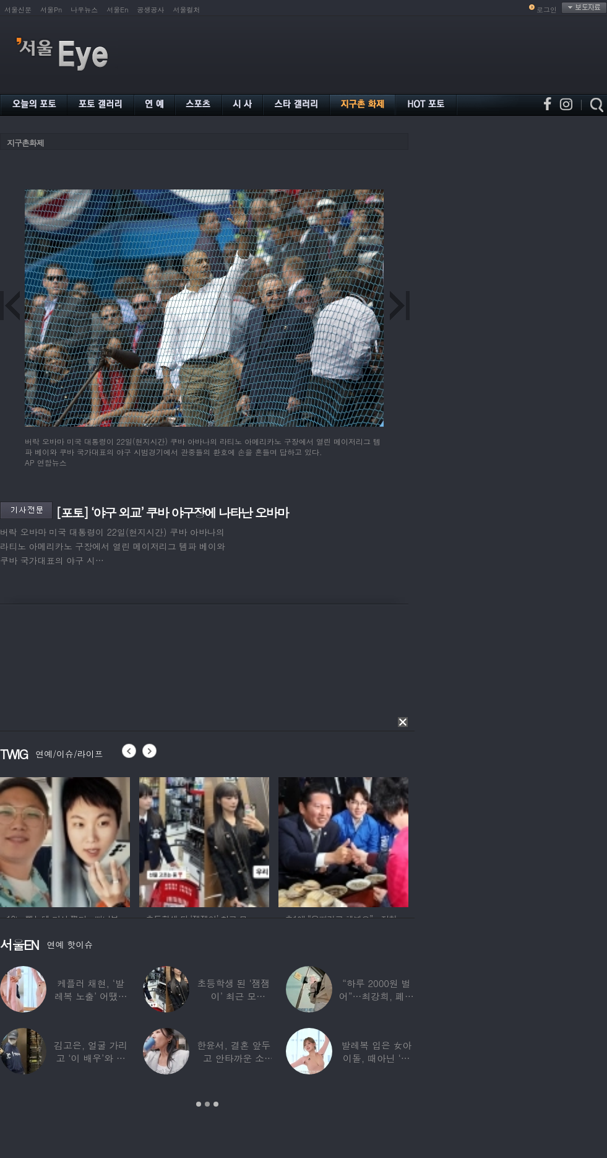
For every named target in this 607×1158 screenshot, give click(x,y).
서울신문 (18, 9)
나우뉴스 (84, 9)
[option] (65, 840)
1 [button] (198, 1104)
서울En (117, 9)
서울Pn (51, 9)
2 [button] (207, 1104)
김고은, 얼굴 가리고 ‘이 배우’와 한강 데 (90, 1057)
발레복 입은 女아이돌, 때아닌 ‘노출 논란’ (376, 1057)
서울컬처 (186, 9)
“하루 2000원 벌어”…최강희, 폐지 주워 (376, 996)
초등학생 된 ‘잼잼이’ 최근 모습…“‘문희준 (233, 996)
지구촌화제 (25, 143)
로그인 (546, 9)
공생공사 (151, 9)
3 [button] (215, 1104)
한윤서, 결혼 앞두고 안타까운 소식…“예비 (233, 1057)
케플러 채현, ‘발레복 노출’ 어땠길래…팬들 (90, 996)
